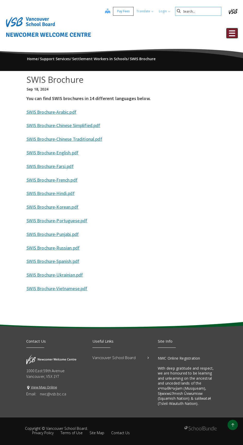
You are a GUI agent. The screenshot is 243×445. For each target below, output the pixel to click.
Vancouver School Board (120, 357)
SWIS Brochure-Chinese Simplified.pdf (63, 125)
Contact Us (120, 432)
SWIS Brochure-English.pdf (53, 153)
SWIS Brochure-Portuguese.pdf (57, 221)
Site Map (97, 432)
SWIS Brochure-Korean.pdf (53, 207)
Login (164, 11)
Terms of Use (71, 432)
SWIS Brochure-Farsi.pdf (50, 166)
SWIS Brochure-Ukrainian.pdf (55, 275)
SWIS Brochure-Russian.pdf (53, 248)
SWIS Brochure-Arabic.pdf (51, 112)
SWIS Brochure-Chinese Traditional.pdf (64, 139)
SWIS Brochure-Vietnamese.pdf (57, 288)
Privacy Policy (43, 432)
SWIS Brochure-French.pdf (52, 180)
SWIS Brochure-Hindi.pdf (51, 193)
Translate (144, 11)
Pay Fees (123, 11)
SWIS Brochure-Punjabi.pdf (53, 234)
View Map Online (44, 387)
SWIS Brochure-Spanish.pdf (53, 261)
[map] (107, 11)
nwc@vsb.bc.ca (53, 393)
